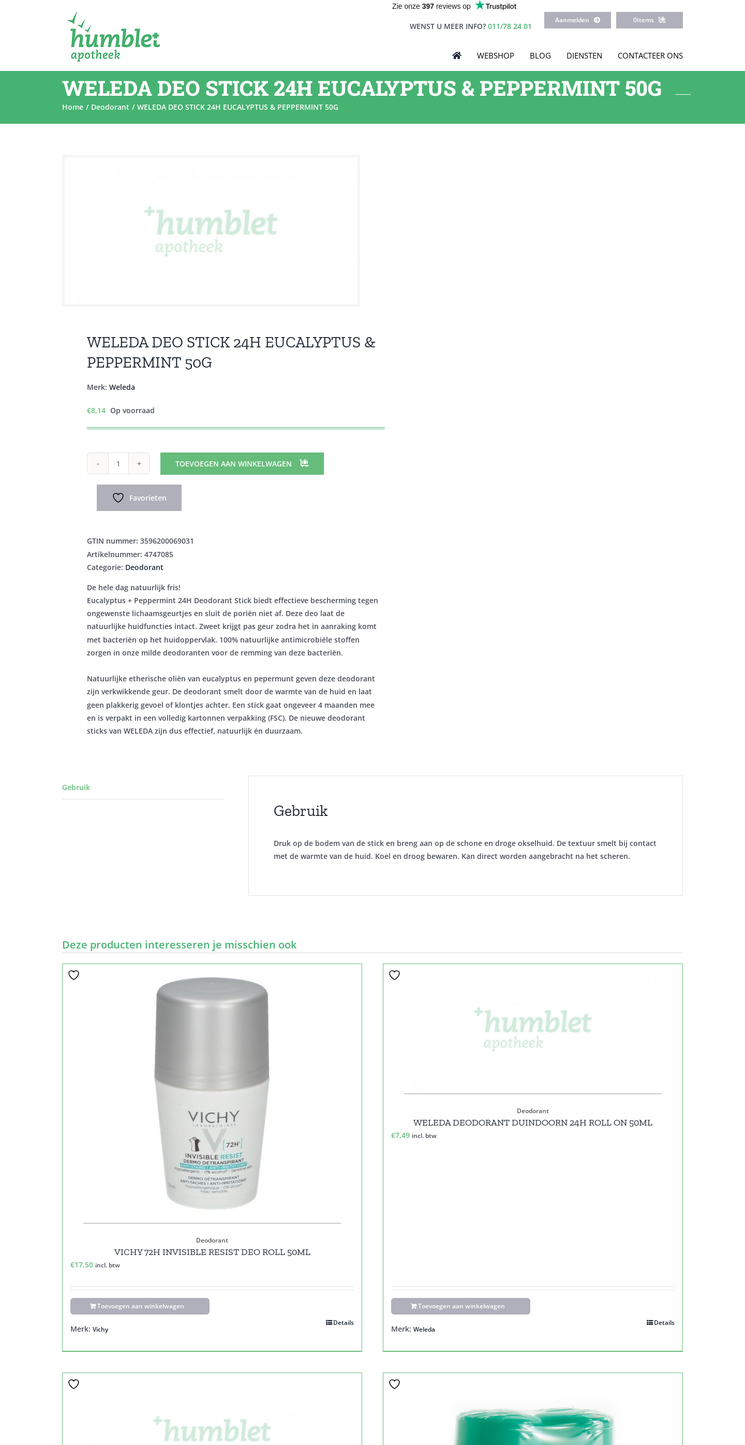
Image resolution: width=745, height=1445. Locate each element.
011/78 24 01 (510, 26)
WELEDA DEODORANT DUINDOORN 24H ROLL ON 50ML (532, 1122)
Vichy (100, 1329)
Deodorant (144, 567)
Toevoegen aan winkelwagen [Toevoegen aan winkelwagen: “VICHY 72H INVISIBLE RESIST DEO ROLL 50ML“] (140, 1306)
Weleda (122, 387)
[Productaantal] (118, 463)
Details (343, 1322)
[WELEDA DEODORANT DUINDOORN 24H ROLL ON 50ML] (532, 1028)
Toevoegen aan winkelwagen (233, 464)
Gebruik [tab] (76, 787)
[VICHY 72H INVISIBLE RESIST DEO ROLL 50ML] (212, 1093)
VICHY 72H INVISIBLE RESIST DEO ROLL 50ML (212, 1252)
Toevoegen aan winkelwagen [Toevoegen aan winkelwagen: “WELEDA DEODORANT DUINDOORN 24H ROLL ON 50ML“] (461, 1306)
